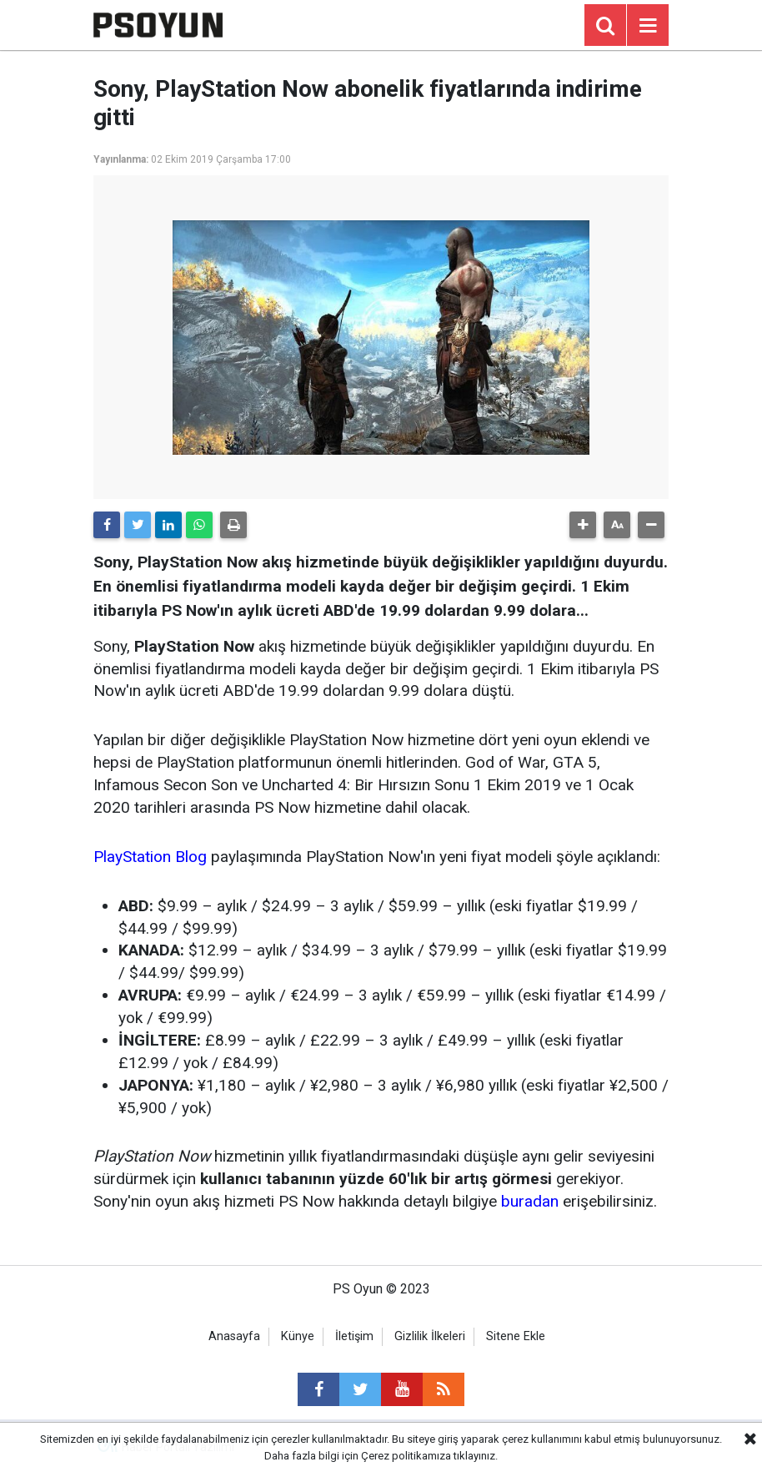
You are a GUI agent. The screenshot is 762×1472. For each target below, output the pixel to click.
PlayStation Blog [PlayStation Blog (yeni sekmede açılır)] (150, 856)
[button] (582, 525)
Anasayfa (234, 1336)
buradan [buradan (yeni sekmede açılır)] (530, 1201)
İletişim (354, 1336)
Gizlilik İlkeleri (429, 1336)
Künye (297, 1336)
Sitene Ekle (515, 1336)
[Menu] (648, 26)
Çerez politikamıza (406, 1455)
